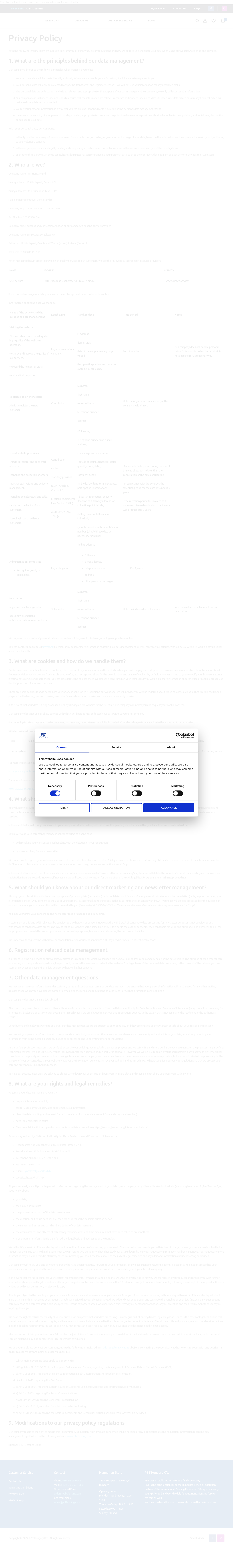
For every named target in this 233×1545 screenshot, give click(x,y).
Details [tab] (116, 747)
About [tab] (171, 747)
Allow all (169, 807)
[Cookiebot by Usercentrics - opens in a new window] (178, 735)
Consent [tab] (62, 747)
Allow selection (116, 807)
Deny (64, 807)
